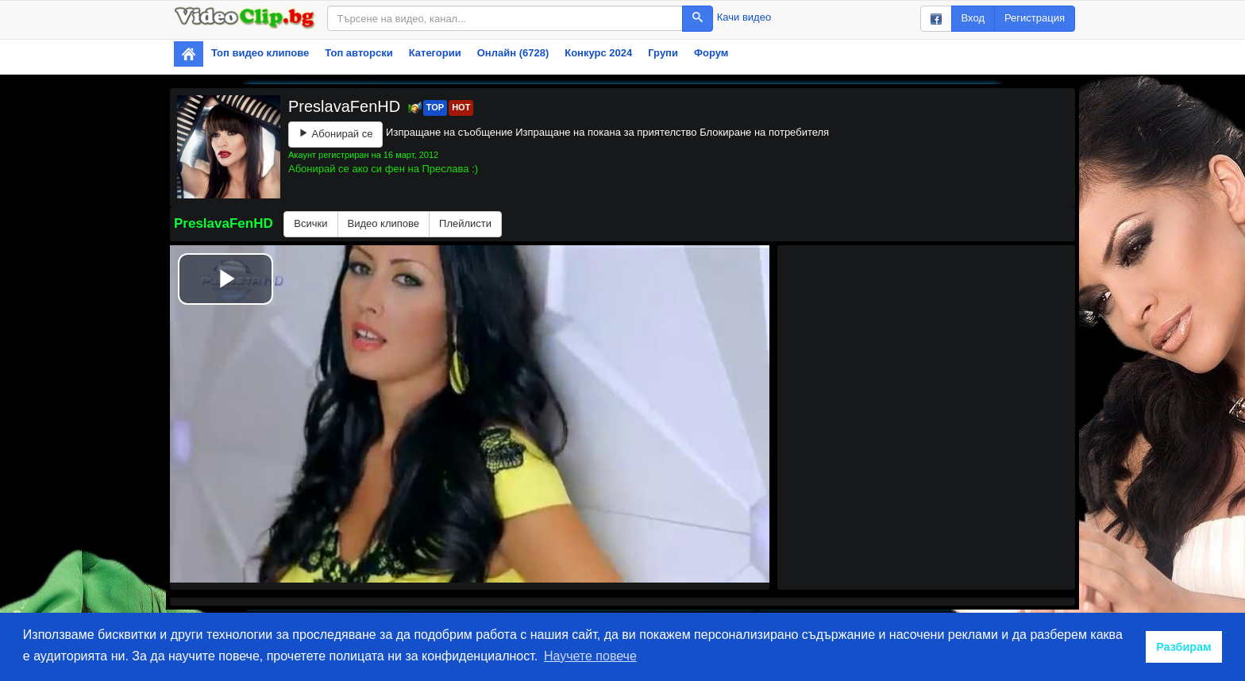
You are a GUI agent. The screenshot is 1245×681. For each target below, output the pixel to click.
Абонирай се (335, 134)
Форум (711, 53)
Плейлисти (465, 223)
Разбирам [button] (1184, 647)
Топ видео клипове (260, 53)
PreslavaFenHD (346, 106)
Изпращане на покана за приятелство (605, 132)
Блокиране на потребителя (764, 132)
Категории (435, 53)
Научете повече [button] (590, 656)
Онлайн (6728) (513, 53)
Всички (310, 223)
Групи (663, 53)
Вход (973, 18)
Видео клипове (384, 223)
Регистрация (1034, 18)
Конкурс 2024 (598, 53)
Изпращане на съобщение (449, 132)
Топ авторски (358, 53)
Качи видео (744, 17)
